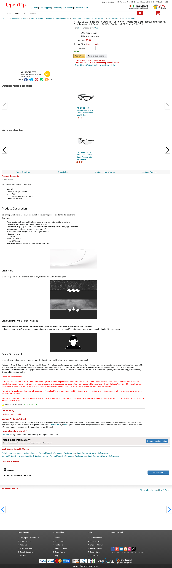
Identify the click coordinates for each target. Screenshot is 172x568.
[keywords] (83, 13)
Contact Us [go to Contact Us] (94, 556)
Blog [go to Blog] (56, 556)
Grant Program (60, 552)
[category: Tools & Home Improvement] (17, 18)
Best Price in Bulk (107, 65)
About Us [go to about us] (23, 545)
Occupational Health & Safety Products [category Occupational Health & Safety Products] (33, 456)
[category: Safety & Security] (37, 18)
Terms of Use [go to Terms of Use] (95, 541)
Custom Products (81, 8)
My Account (122, 2)
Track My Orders (133, 2)
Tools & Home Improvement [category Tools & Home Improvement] (12, 453)
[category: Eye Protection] (77, 18)
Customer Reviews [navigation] (149, 172)
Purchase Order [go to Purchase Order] (96, 538)
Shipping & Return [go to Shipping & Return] (96, 545)
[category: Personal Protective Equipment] (57, 18)
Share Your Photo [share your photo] (26, 548)
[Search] (140, 13)
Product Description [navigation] (23, 172)
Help (153, 2)
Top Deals (34, 8)
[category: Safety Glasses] (113, 18)
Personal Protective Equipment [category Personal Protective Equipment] (50, 453)
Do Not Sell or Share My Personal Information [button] (128, 552)
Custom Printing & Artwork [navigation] (105, 172)
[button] (163, 2)
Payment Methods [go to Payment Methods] (96, 548)
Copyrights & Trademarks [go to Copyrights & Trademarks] (29, 538)
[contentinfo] (15, 5)
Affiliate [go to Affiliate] (57, 538)
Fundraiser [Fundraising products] (59, 545)
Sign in (104, 2)
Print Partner (59, 541)
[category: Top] (3, 18)
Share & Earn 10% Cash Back (85, 65)
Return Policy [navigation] (63, 172)
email (66, 425)
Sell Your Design (61, 548)
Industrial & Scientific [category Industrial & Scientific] (9, 456)
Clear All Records (164, 490)
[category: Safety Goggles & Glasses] (95, 18)
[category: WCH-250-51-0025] (129, 18)
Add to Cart (79, 56)
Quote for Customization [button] (97, 56)
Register (111, 2)
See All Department (13, 13)
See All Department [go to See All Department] (27, 552)
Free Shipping (45, 8)
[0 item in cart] (157, 14)
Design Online (95, 552)
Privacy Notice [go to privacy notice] (25, 541)
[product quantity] (91, 48)
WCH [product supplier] (97, 28)
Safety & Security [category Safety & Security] (30, 453)
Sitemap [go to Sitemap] (23, 556)
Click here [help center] (5, 435)
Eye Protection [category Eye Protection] (69, 453)
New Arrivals (68, 8)
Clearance (57, 8)
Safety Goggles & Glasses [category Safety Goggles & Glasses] (86, 453)
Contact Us (54, 425)
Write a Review (158, 472)
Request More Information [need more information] (157, 441)
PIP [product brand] (79, 28)
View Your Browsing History (149, 490)
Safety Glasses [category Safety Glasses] (103, 453)
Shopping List (145, 2)
